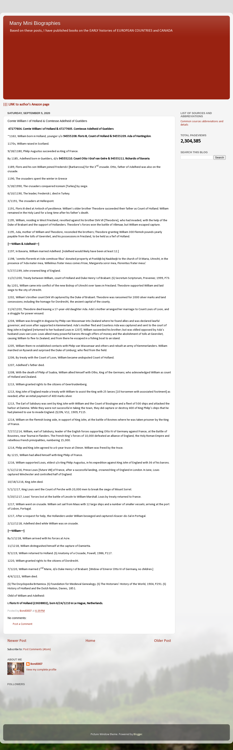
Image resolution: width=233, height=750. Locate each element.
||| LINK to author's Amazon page (26, 104)
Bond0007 (36, 664)
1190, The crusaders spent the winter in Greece (37, 178)
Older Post (162, 641)
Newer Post (16, 641)
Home (90, 641)
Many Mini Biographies (34, 23)
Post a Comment (22, 624)
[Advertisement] (116, 65)
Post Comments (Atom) (37, 649)
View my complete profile (41, 669)
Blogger (138, 734)
